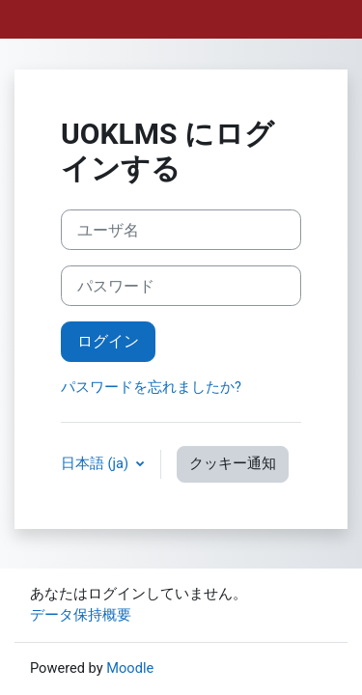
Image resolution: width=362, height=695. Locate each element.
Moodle (129, 668)
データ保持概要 (80, 615)
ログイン (108, 341)
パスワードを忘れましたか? (151, 387)
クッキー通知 (232, 463)
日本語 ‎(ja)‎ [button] (96, 463)
